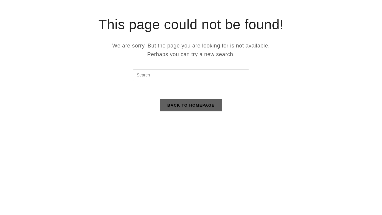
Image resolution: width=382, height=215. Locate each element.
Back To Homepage (191, 105)
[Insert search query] (191, 75)
